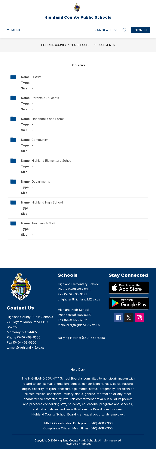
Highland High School (47, 202)
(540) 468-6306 (24, 342)
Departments (41, 181)
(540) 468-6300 (28, 337)
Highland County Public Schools (65, 45)
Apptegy (86, 443)
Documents (106, 45)
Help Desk (78, 369)
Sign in (141, 30)
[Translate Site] (104, 30)
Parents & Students (45, 98)
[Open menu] (14, 30)
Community (40, 140)
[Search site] (125, 30)
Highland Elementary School (52, 160)
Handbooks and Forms (48, 119)
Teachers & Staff (43, 223)
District (36, 77)
